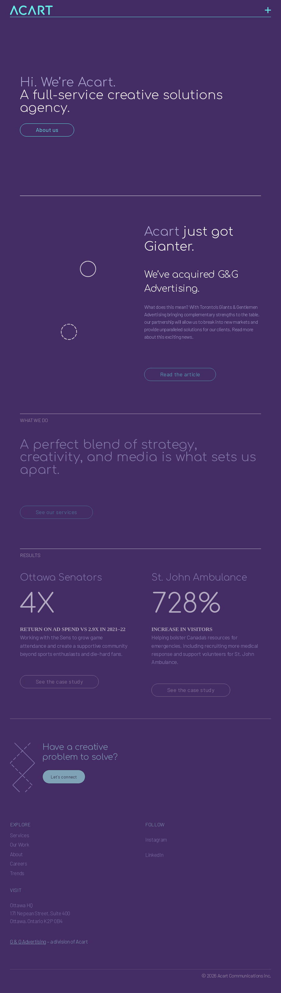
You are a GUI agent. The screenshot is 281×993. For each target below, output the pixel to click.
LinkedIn (154, 865)
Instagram (156, 849)
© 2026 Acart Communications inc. (236, 986)
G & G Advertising (28, 951)
